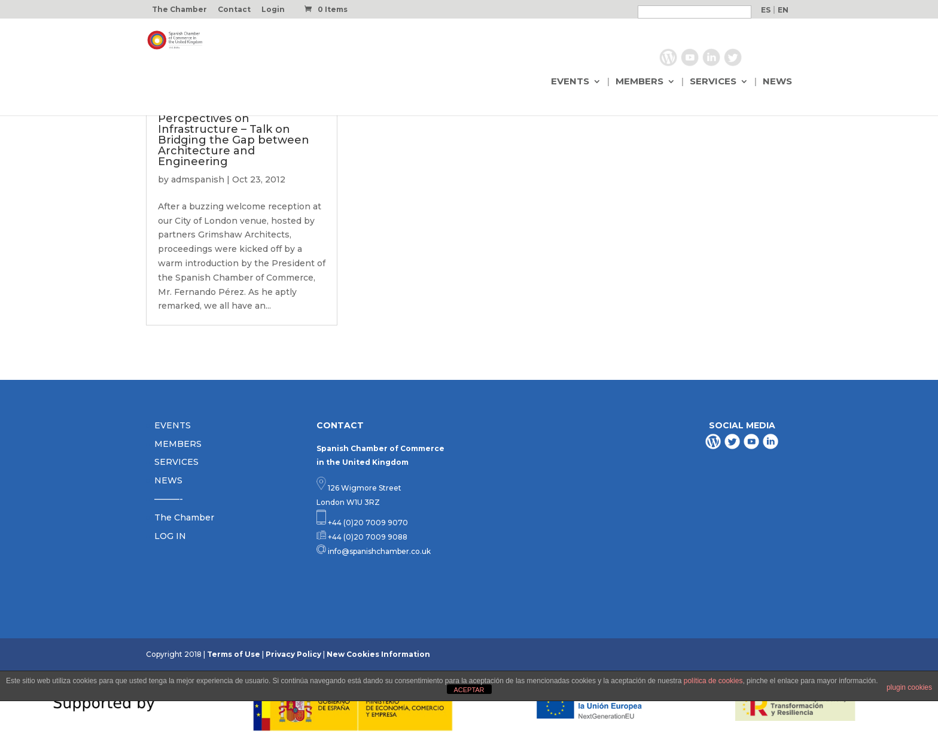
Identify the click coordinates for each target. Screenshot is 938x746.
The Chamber (179, 10)
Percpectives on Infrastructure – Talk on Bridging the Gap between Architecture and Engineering (233, 140)
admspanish (197, 179)
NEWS (777, 82)
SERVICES (713, 82)
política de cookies (713, 681)
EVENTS (570, 82)
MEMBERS (639, 82)
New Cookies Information (378, 654)
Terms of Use (233, 654)
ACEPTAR (468, 689)
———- (168, 499)
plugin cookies (909, 687)
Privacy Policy (293, 654)
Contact (234, 10)
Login (273, 10)
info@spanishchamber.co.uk (378, 551)
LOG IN (170, 536)
